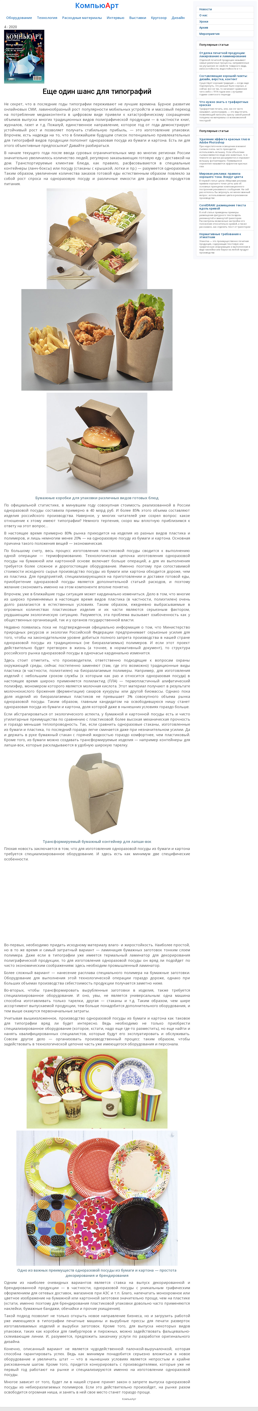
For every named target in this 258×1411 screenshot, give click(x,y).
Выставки (137, 17)
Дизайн (178, 17)
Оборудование (19, 17)
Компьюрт (97, 5)
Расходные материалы (82, 17)
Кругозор (159, 17)
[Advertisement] (97, 902)
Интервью (115, 17)
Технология (47, 17)
